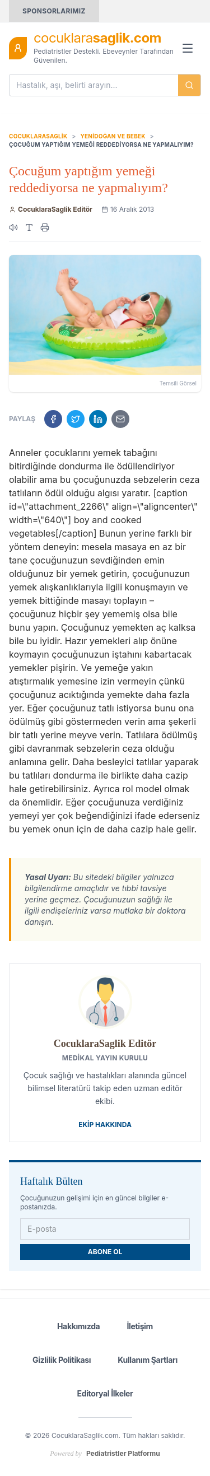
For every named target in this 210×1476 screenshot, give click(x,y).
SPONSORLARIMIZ (54, 11)
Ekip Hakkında (105, 1124)
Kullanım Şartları (148, 1360)
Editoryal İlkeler (105, 1393)
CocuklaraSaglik (38, 136)
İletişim (140, 1326)
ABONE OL (105, 1251)
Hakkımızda (78, 1326)
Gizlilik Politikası (61, 1360)
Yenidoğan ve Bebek (112, 136)
